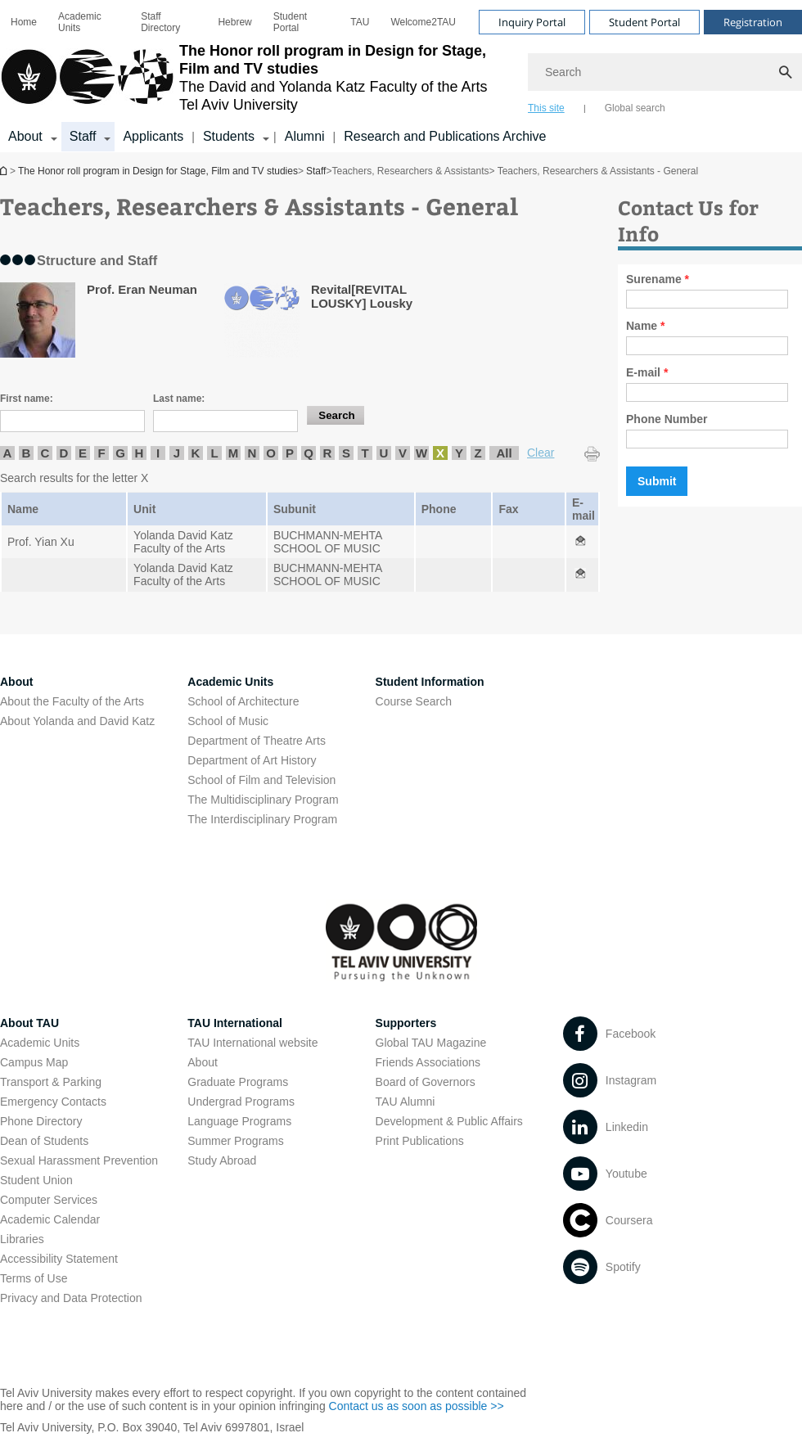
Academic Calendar (50, 1219)
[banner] (401, 76)
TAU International (234, 1023)
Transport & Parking (50, 1081)
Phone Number (667, 419)
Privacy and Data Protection (71, 1298)
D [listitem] (64, 453)
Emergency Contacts (53, 1101)
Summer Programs (235, 1140)
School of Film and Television (261, 779)
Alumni (305, 136)
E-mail (647, 372)
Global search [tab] (635, 108)
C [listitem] (45, 453)
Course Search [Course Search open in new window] (414, 701)
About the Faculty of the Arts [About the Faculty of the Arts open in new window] (72, 701)
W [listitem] (421, 453)
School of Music (227, 721)
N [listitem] (252, 453)
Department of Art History (251, 760)
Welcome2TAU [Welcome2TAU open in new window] (423, 22)
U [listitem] (384, 453)
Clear (540, 452)
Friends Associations (428, 1062)
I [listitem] (158, 453)
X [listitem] (440, 453)
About (202, 1062)
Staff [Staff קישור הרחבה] (83, 136)
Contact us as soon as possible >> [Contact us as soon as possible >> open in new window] (416, 1406)
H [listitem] (139, 453)
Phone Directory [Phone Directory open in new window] (41, 1121)
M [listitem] (233, 453)
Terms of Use (33, 1278)
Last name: (179, 398)
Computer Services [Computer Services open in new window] (48, 1199)
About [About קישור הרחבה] (25, 136)
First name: (26, 398)
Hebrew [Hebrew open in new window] (234, 22)
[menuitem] (23, 22)
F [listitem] (101, 453)
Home (24, 22)
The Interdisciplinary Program (262, 819)
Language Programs (239, 1121)
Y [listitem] (459, 453)
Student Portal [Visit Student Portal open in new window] (644, 22)
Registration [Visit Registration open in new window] (752, 22)
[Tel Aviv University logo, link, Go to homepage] (255, 78)
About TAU (29, 1023)
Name (645, 325)
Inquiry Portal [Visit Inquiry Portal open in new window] (531, 22)
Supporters (406, 1023)
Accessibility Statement (59, 1258)
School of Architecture (243, 701)
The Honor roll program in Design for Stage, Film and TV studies (4, 170)
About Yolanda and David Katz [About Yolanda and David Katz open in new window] (77, 721)
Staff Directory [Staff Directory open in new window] (160, 22)
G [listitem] (120, 453)
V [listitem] (403, 453)
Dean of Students (44, 1140)
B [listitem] (26, 453)
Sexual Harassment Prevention (79, 1160)
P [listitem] (290, 453)
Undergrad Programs (241, 1101)
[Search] (665, 72)
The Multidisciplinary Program (262, 799)
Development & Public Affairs (449, 1121)
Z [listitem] (477, 453)
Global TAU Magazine (431, 1042)
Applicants (153, 136)
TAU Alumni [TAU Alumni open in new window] (405, 1101)
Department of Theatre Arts (256, 740)
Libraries (22, 1239)
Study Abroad (221, 1160)
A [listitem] (7, 453)
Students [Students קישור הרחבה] (229, 136)
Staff (316, 171)
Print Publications (420, 1140)
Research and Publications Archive (445, 136)
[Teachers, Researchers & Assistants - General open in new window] (580, 541)
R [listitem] (327, 453)
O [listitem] (271, 453)
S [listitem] (346, 453)
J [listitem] (176, 453)
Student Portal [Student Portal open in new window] (290, 22)
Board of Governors (425, 1081)
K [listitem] (195, 453)
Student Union (36, 1180)
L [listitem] (214, 453)
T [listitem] (364, 453)
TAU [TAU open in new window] (359, 22)
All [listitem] (503, 453)
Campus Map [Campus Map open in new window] (34, 1062)
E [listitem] (83, 453)
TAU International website (252, 1042)
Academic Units (79, 22)
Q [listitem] (308, 453)
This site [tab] (546, 108)
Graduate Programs (237, 1081)
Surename (657, 279)
